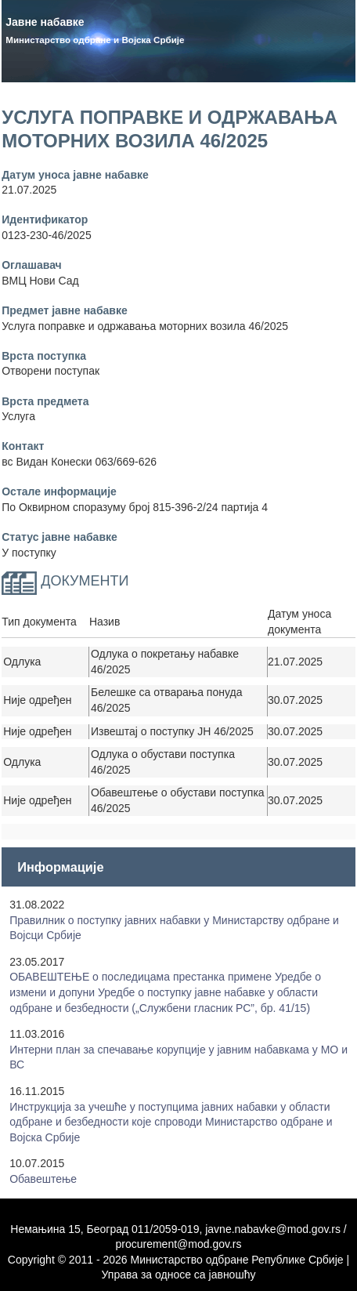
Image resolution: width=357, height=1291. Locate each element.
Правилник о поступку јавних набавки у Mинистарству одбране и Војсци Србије (174, 928)
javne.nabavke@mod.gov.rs (273, 1229)
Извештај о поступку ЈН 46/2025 (172, 731)
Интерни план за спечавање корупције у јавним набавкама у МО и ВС (178, 1057)
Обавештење (43, 1179)
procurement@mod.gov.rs (178, 1244)
